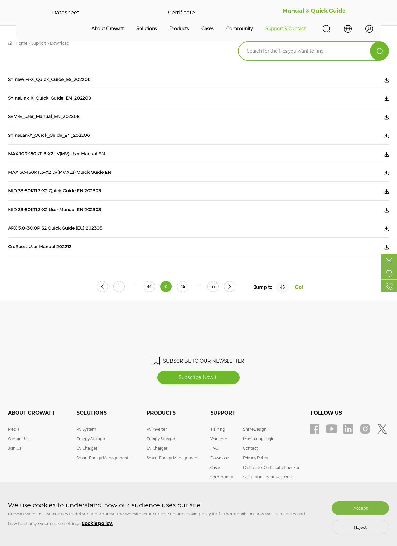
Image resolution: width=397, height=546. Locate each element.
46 (188, 306)
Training (217, 448)
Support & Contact (285, 29)
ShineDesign (255, 448)
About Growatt (107, 29)
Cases (207, 29)
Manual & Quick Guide (314, 12)
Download (59, 43)
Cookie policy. (97, 523)
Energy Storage (90, 458)
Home (21, 43)
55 (224, 306)
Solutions (146, 29)
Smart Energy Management (102, 477)
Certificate (181, 12)
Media (13, 448)
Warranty (218, 458)
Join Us (14, 467)
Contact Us (18, 458)
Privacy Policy (255, 477)
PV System (86, 448)
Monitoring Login (259, 458)
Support (38, 43)
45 (166, 306)
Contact (250, 467)
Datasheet (65, 12)
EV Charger (86, 467)
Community (239, 29)
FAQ (214, 467)
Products (179, 29)
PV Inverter (157, 448)
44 (143, 306)
